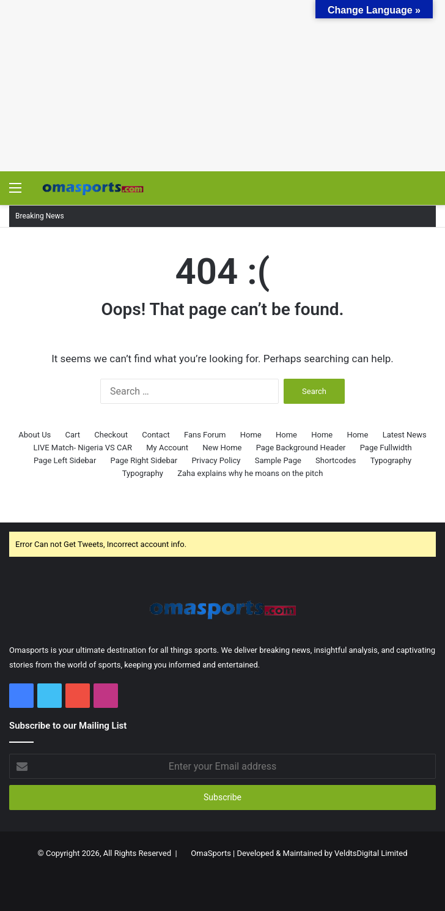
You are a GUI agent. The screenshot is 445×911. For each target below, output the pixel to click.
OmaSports (211, 853)
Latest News (405, 434)
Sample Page (278, 460)
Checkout (111, 434)
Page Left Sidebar (65, 460)
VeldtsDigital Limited (370, 853)
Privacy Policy (215, 460)
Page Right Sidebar (144, 460)
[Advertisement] (222, 85)
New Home (221, 447)
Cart (73, 434)
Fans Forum (205, 434)
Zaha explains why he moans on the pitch (250, 473)
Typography (390, 460)
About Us (34, 434)
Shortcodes (335, 460)
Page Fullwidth (386, 447)
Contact (155, 434)
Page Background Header (301, 447)
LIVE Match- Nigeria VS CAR (82, 447)
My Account (167, 447)
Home (251, 434)
